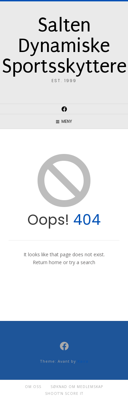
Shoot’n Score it (64, 393)
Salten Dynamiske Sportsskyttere (64, 46)
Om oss (33, 386)
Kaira (82, 361)
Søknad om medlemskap (77, 386)
